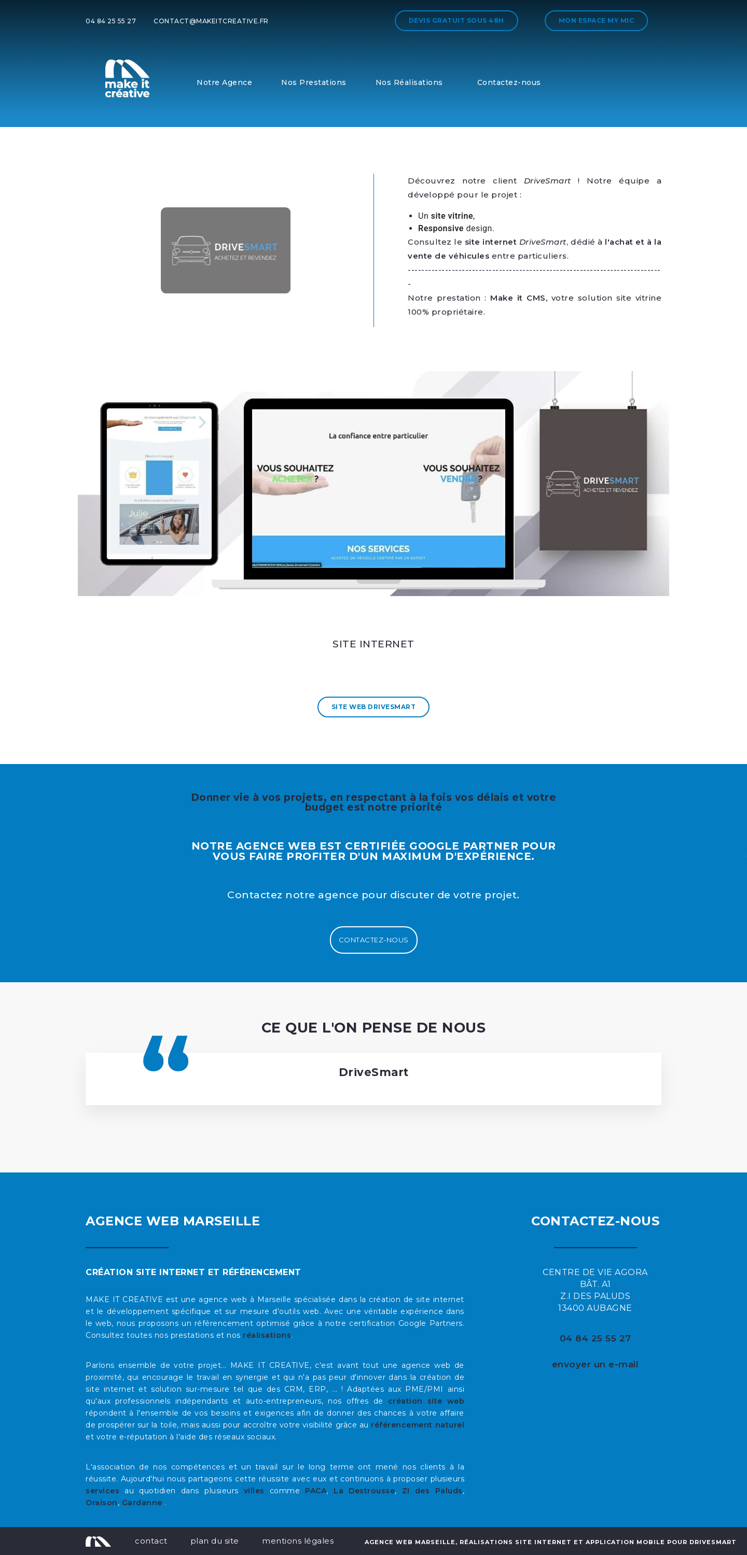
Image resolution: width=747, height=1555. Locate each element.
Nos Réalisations (409, 82)
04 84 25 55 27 (111, 21)
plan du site (214, 1541)
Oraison (102, 1502)
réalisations (267, 1335)
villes (254, 1490)
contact (151, 1541)
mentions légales (298, 1541)
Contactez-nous (509, 82)
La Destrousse (364, 1490)
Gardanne (143, 1502)
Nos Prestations (314, 82)
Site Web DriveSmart (373, 707)
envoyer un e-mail (595, 1364)
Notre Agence (224, 82)
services (102, 1490)
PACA (315, 1490)
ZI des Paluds (432, 1490)
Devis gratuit (456, 20)
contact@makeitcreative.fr (211, 21)
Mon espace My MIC (596, 20)
